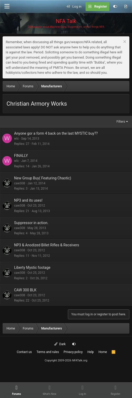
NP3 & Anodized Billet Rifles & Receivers (46, 245)
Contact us (24, 352)
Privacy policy (73, 352)
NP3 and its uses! (28, 200)
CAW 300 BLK (25, 290)
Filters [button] (121, 121)
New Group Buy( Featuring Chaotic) (42, 178)
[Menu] (7, 6)
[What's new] (125, 6)
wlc (16, 138)
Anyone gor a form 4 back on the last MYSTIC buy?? (56, 133)
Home (103, 352)
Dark (59, 344)
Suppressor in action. (31, 223)
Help (90, 352)
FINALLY (21, 155)
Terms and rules (48, 352)
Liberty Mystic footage (32, 267)
